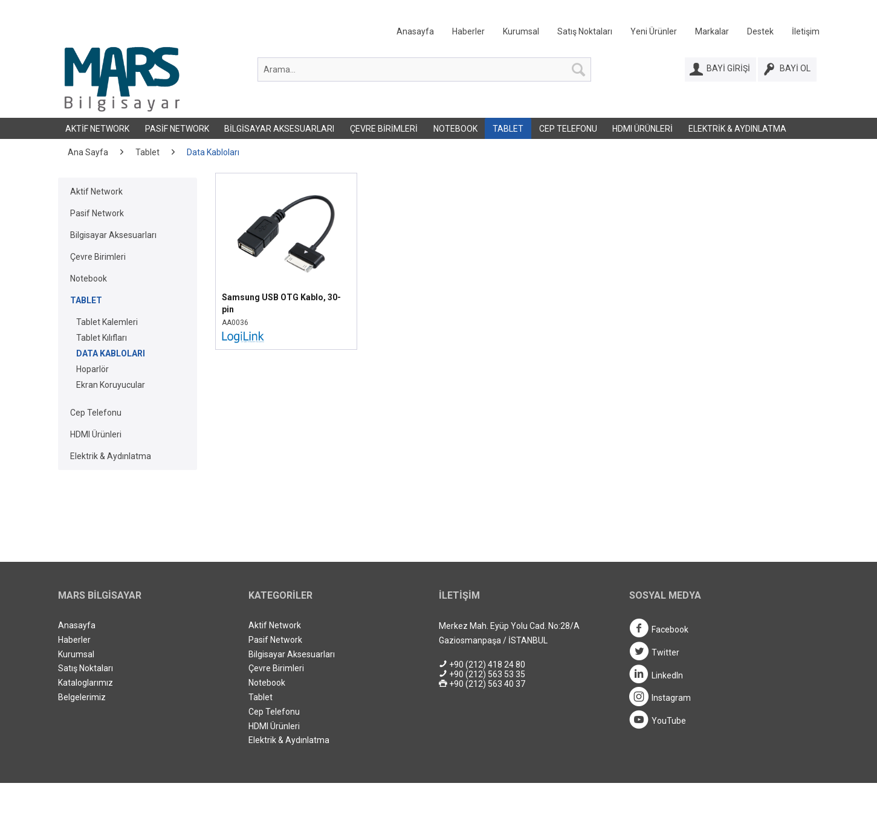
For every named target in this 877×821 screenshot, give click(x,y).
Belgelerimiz (82, 697)
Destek (760, 31)
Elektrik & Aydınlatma (737, 129)
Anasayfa (415, 31)
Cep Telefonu (568, 129)
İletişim (806, 31)
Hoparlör (92, 369)
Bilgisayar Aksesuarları (279, 129)
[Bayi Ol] (787, 69)
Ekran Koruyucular (110, 385)
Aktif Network (97, 129)
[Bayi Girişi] (720, 69)
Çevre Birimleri (384, 129)
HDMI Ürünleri (642, 129)
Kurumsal (521, 31)
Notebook (455, 129)
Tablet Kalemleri (107, 322)
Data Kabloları (110, 353)
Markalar (712, 31)
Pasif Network (177, 129)
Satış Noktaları (584, 31)
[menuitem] (599, 34)
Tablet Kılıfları (101, 338)
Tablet (508, 129)
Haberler (468, 31)
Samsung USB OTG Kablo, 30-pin (281, 303)
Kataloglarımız (85, 682)
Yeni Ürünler (653, 31)
